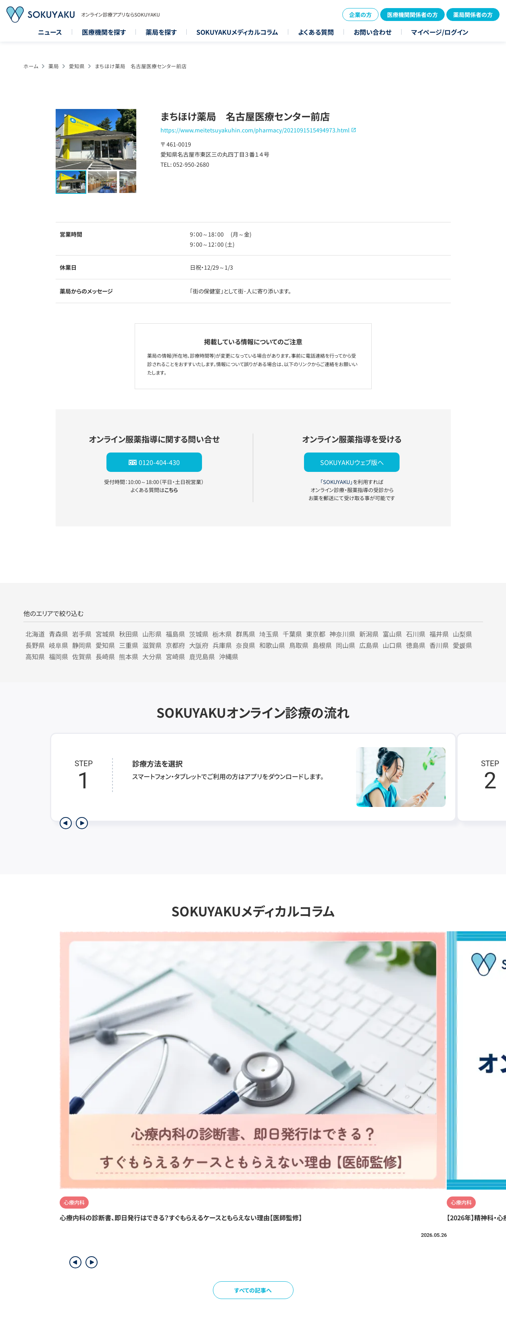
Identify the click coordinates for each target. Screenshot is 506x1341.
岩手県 (82, 634)
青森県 (58, 634)
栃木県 (222, 634)
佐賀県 (82, 656)
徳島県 (415, 645)
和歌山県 (272, 645)
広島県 (369, 645)
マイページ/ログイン (440, 32)
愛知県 (77, 66)
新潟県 (369, 634)
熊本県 (128, 656)
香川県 (439, 645)
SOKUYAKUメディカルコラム (237, 32)
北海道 (35, 634)
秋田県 (128, 634)
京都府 (175, 645)
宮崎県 (175, 656)
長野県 (35, 645)
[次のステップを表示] (82, 823)
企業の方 (360, 14)
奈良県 (245, 645)
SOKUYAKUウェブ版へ (352, 462)
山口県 (392, 645)
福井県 (439, 634)
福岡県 (58, 656)
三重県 (128, 645)
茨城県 (198, 634)
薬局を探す (161, 32)
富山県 (392, 634)
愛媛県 (462, 645)
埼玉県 (269, 634)
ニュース (50, 32)
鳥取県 (298, 645)
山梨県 (462, 634)
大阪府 (198, 645)
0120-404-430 (159, 462)
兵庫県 (222, 645)
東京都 (315, 634)
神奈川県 (342, 634)
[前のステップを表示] (66, 823)
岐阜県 (58, 645)
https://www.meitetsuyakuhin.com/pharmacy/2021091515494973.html (255, 130)
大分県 (152, 656)
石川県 (415, 634)
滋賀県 (152, 645)
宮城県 (105, 634)
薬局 (53, 66)
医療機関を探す (104, 32)
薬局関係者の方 (473, 14)
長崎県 (105, 656)
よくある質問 (316, 32)
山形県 (152, 634)
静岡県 (82, 645)
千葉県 (292, 634)
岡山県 (345, 645)
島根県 (322, 645)
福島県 (175, 634)
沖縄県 (228, 656)
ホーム (30, 66)
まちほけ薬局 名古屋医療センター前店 (141, 66)
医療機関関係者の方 (412, 14)
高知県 (35, 656)
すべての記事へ (253, 1290)
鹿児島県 (202, 656)
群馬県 (245, 634)
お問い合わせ (372, 32)
